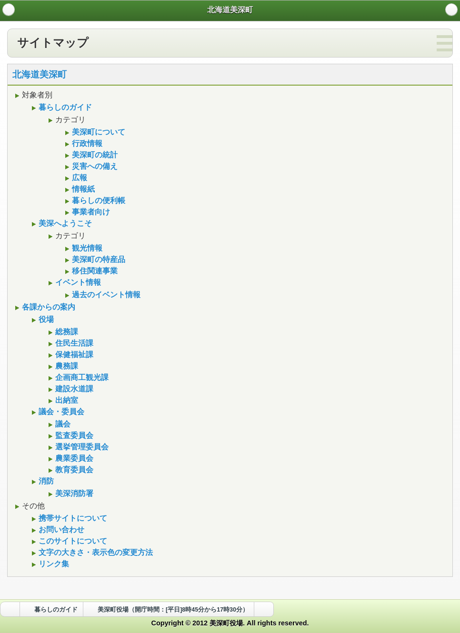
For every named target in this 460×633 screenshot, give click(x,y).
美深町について (97, 132)
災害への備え (94, 166)
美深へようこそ (64, 223)
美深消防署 (73, 493)
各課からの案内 (47, 307)
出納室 (65, 400)
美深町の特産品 (97, 259)
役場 (45, 319)
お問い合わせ (60, 530)
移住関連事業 (94, 271)
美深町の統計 (94, 155)
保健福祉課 (73, 355)
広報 (78, 178)
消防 (45, 481)
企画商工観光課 (81, 377)
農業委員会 (73, 458)
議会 (61, 424)
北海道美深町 (39, 74)
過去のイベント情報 (105, 295)
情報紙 (82, 189)
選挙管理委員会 (81, 447)
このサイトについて (71, 541)
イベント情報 (77, 282)
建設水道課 (73, 389)
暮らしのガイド (64, 107)
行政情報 (86, 143)
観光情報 (86, 248)
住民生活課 (73, 343)
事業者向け (90, 212)
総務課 (65, 332)
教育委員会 (73, 470)
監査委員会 (73, 435)
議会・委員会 (60, 412)
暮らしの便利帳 (97, 200)
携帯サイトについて (71, 518)
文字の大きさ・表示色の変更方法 (94, 552)
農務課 (65, 366)
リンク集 (52, 564)
